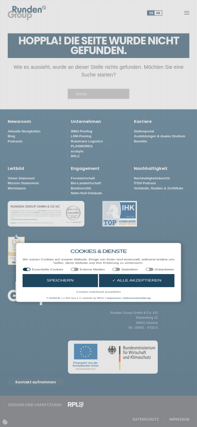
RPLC (75, 156)
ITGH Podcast (145, 183)
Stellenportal (144, 131)
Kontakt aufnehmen (35, 382)
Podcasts (15, 141)
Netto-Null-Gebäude (86, 193)
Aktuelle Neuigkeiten (24, 131)
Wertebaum (17, 188)
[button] (186, 13)
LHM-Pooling (81, 136)
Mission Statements (23, 183)
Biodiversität (81, 188)
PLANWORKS (82, 146)
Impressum (179, 419)
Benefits (140, 141)
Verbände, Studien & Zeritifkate (158, 188)
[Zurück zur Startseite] (27, 13)
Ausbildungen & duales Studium (159, 136)
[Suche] (98, 94)
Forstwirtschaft (83, 178)
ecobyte (77, 151)
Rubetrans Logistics (87, 141)
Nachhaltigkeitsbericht (152, 178)
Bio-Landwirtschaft (86, 183)
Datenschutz (146, 419)
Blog (11, 136)
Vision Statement (21, 178)
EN (158, 13)
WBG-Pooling (81, 131)
